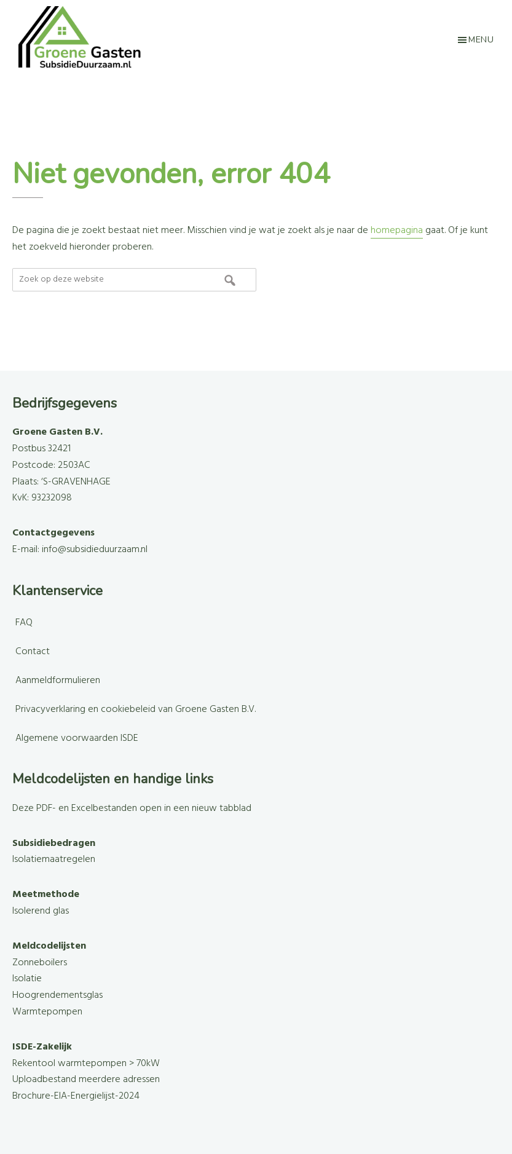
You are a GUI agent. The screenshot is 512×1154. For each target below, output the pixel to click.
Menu (481, 39)
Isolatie (27, 979)
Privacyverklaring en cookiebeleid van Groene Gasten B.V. (135, 709)
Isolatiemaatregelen (53, 859)
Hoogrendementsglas (57, 995)
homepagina (397, 231)
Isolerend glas (40, 911)
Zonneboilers (39, 963)
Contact (32, 652)
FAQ (24, 623)
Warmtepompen (47, 1012)
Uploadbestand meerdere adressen (86, 1080)
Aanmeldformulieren (57, 681)
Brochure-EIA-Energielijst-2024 (76, 1096)
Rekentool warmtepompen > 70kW (86, 1064)
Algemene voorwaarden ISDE (76, 738)
